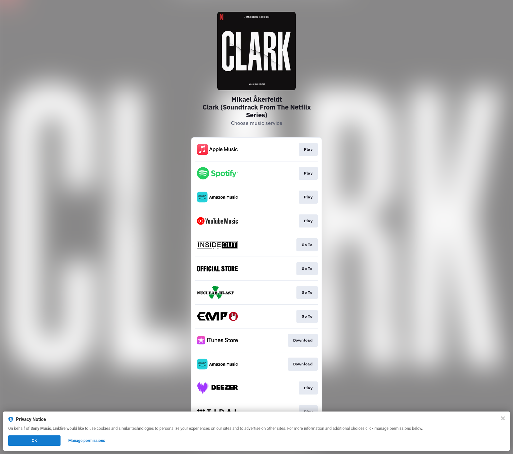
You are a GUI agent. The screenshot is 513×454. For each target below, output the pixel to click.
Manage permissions (86, 440)
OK (34, 440)
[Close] (503, 418)
